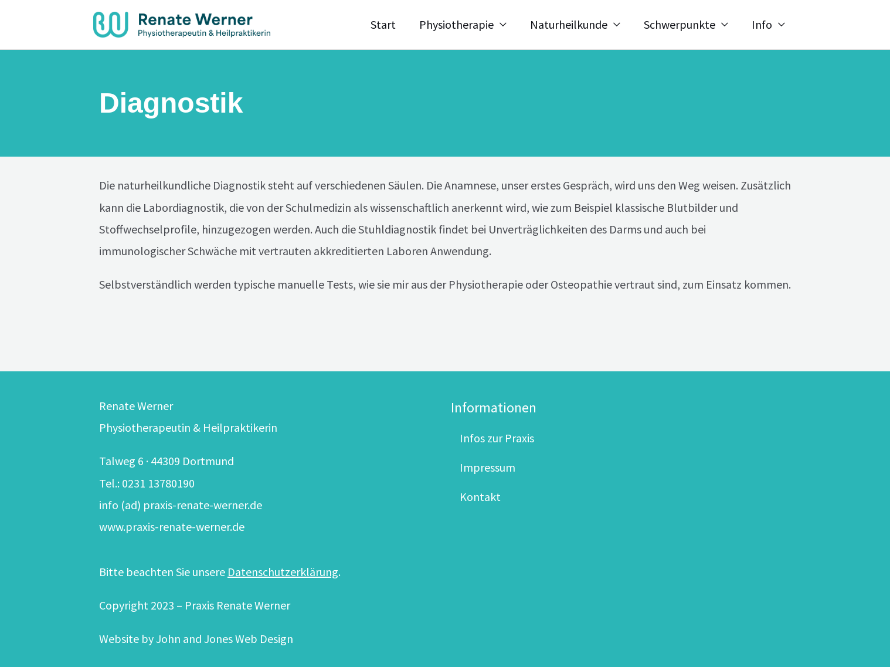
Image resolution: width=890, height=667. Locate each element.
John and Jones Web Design (224, 638)
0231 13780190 (158, 483)
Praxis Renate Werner (237, 605)
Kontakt (480, 496)
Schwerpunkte (679, 24)
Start (383, 24)
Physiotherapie (456, 24)
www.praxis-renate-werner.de (171, 526)
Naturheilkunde (568, 24)
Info (762, 24)
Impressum (487, 467)
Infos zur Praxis (497, 438)
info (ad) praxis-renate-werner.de (180, 504)
